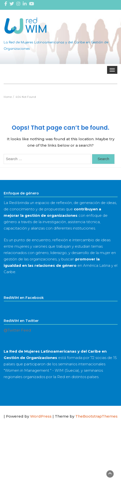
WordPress (41, 416)
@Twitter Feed (17, 330)
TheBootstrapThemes (96, 416)
